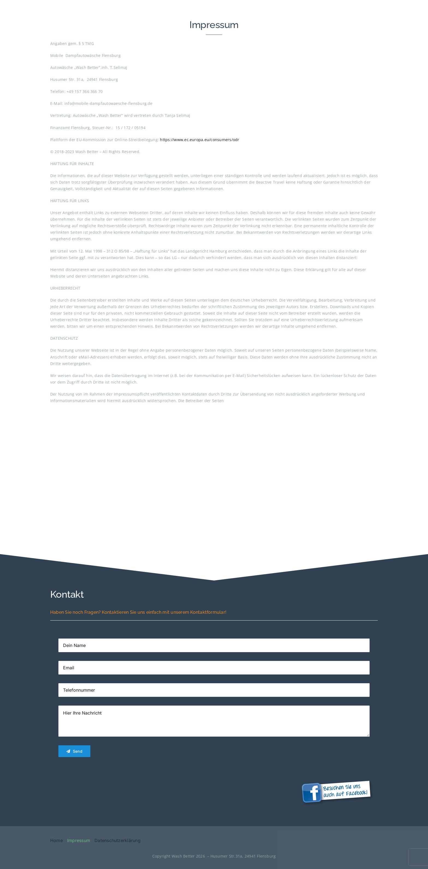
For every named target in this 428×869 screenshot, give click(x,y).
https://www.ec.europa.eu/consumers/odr (199, 139)
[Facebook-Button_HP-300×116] (337, 777)
